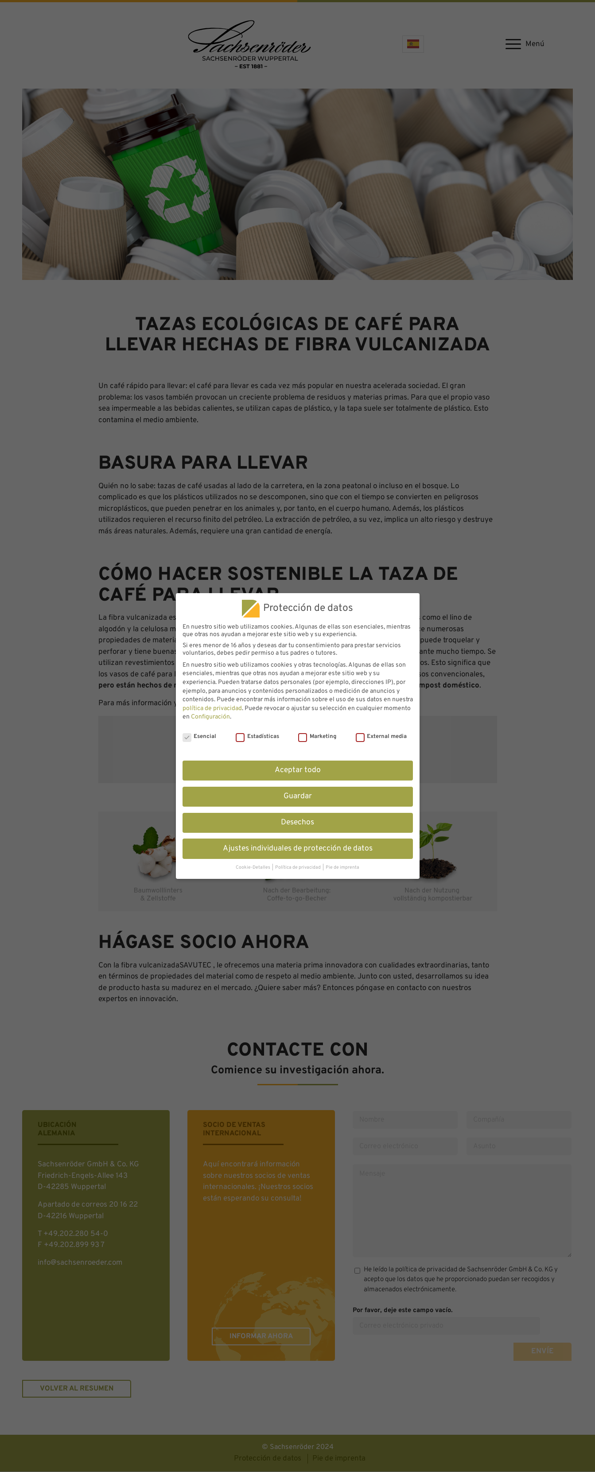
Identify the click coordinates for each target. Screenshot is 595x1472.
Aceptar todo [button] (298, 770)
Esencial (200, 736)
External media (381, 736)
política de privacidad (212, 708)
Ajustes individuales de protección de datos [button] (298, 849)
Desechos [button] (297, 822)
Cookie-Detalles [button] (253, 867)
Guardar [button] (298, 796)
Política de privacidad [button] (298, 867)
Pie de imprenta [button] (342, 867)
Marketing (317, 736)
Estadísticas (257, 736)
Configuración (210, 717)
